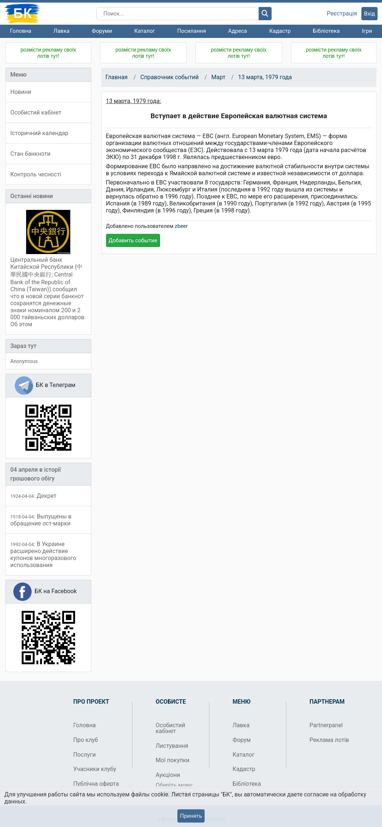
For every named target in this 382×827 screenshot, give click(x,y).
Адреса (237, 31)
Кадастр (280, 31)
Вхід (369, 13)
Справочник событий (169, 77)
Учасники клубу (94, 769)
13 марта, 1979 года (265, 77)
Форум (242, 739)
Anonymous (24, 361)
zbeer (181, 226)
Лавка (61, 31)
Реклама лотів (329, 739)
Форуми (102, 31)
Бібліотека (326, 31)
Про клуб (85, 739)
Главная (117, 77)
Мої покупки (173, 760)
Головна (20, 31)
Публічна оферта (96, 783)
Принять (191, 816)
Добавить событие (133, 240)
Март (218, 77)
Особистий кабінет (170, 728)
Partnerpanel (326, 725)
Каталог (144, 31)
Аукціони (168, 774)
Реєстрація (342, 14)
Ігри (367, 31)
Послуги (84, 754)
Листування (172, 745)
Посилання (191, 31)
